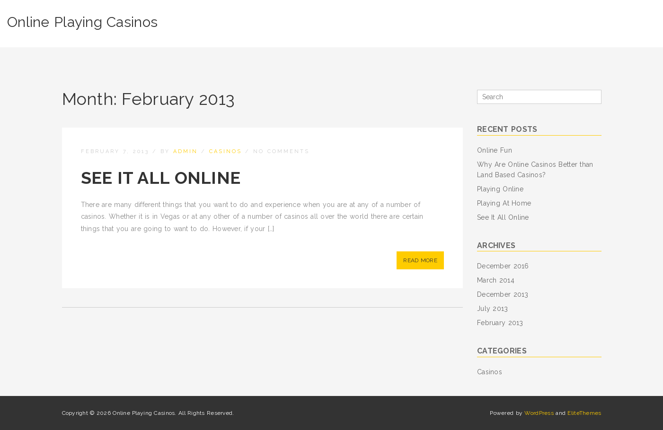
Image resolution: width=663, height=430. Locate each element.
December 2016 (503, 266)
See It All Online (161, 178)
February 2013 (500, 323)
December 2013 (503, 294)
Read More (420, 260)
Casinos (225, 151)
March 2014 (495, 280)
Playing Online (500, 189)
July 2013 (492, 308)
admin (185, 151)
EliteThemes (584, 413)
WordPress (539, 413)
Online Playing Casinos (82, 22)
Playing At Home (504, 203)
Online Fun (494, 150)
